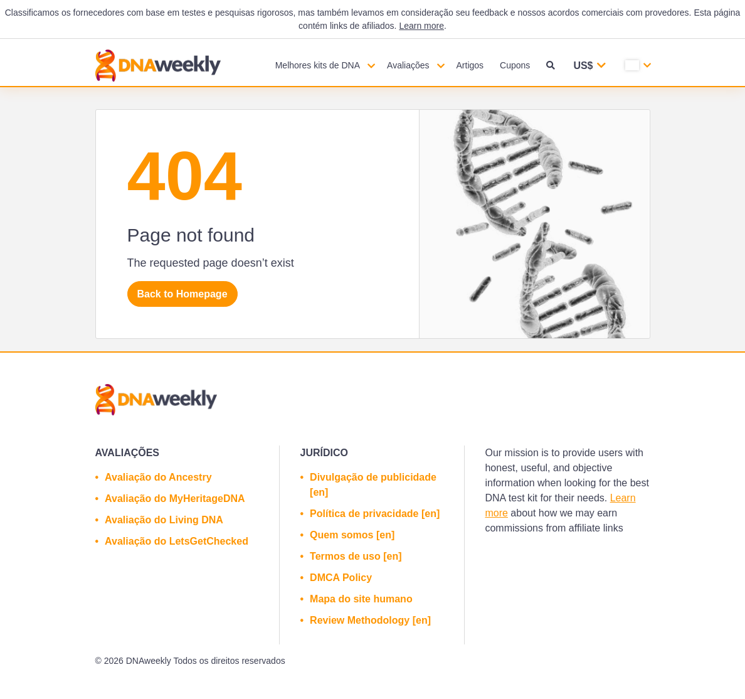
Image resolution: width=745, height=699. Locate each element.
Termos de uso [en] (355, 556)
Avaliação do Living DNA (164, 520)
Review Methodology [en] (370, 620)
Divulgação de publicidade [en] (373, 485)
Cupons (515, 65)
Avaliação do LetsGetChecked (176, 541)
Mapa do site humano (361, 599)
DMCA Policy (341, 577)
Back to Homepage (182, 294)
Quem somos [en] (352, 535)
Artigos (470, 65)
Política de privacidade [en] (375, 513)
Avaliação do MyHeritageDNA (175, 498)
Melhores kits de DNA (317, 65)
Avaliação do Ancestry (158, 477)
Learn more (421, 26)
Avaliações (408, 65)
